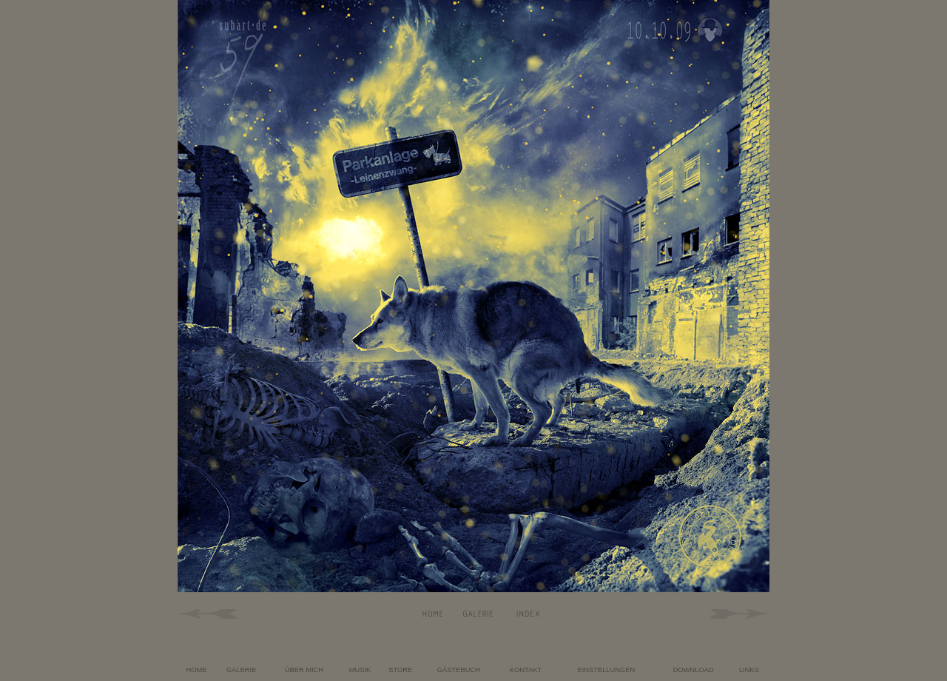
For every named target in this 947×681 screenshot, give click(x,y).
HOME (196, 670)
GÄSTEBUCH (458, 670)
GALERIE (241, 670)
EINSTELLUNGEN (606, 670)
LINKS (749, 670)
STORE (400, 670)
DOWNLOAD (693, 670)
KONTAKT (526, 670)
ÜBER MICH (304, 670)
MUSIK (360, 670)
